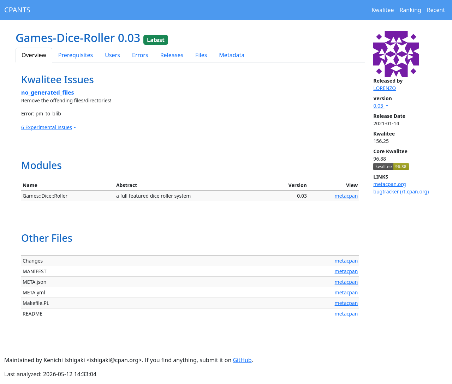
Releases (171, 55)
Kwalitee (382, 10)
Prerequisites (75, 55)
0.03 (378, 105)
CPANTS (17, 9)
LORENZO (384, 88)
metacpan (346, 195)
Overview (34, 55)
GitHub (242, 360)
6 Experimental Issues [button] (46, 127)
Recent (436, 10)
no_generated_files (47, 92)
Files (201, 55)
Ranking (410, 10)
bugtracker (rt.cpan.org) (401, 191)
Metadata (231, 55)
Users (112, 55)
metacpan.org (389, 184)
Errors (140, 55)
